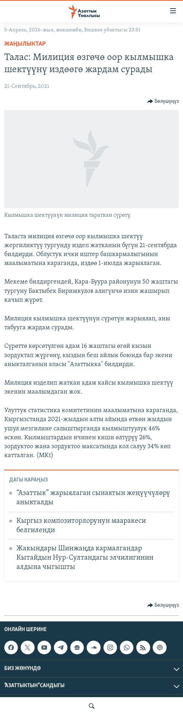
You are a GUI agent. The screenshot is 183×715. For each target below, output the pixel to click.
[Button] (163, 101)
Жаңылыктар (25, 44)
